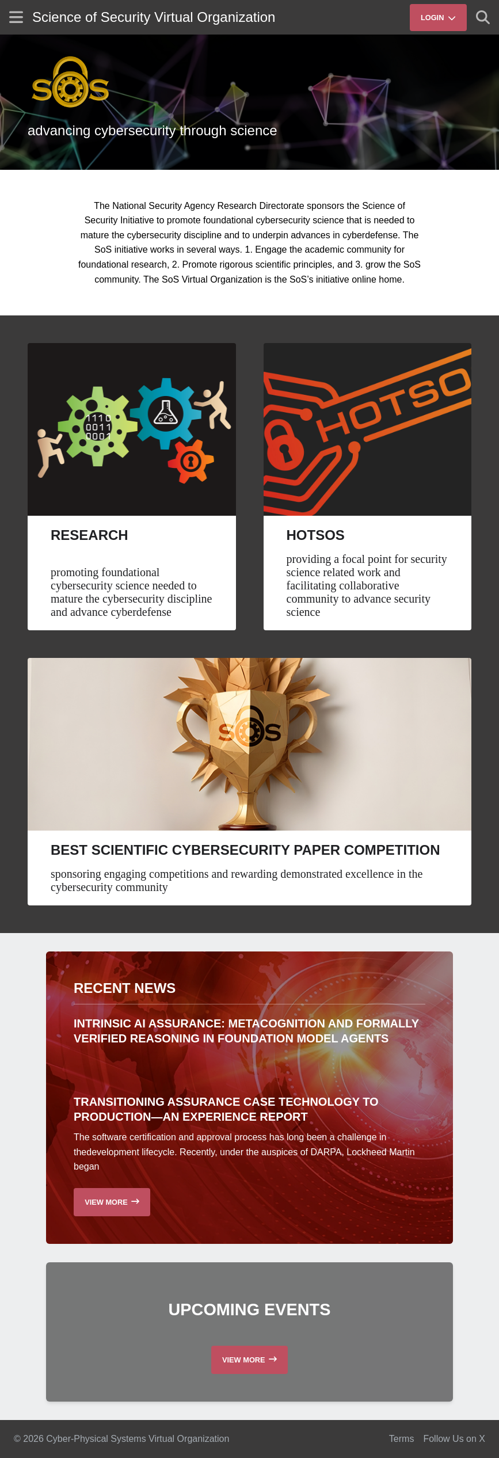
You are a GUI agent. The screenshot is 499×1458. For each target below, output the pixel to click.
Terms (401, 1439)
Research (89, 535)
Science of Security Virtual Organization (153, 17)
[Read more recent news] (112, 1202)
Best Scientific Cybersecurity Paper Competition (245, 850)
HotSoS (316, 535)
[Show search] (483, 17)
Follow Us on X (454, 1439)
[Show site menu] (16, 17)
